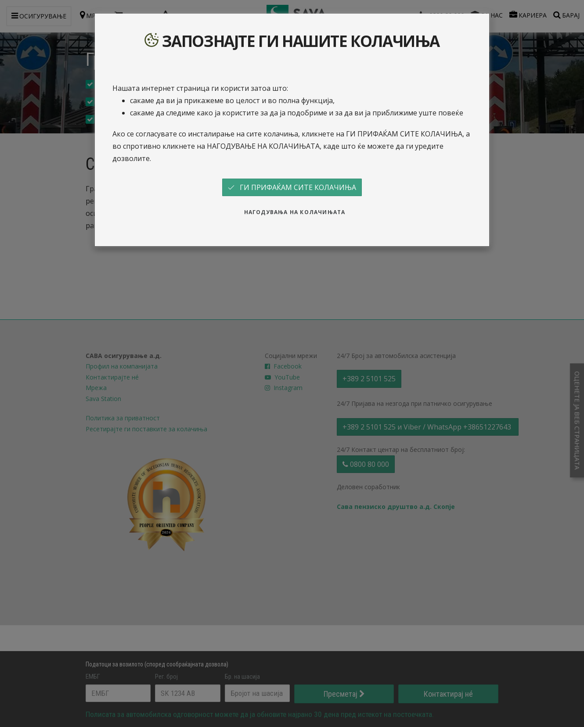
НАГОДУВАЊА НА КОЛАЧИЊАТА (295, 212)
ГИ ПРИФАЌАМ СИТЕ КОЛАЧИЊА (292, 187)
